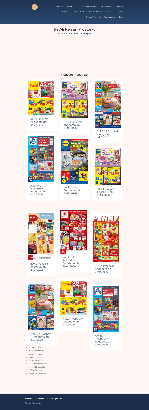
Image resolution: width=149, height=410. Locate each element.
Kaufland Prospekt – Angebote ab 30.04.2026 (72, 256)
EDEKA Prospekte (36, 370)
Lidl (77, 6)
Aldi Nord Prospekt (89, 6)
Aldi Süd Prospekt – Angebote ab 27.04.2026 (41, 326)
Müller (120, 12)
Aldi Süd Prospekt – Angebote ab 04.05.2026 (107, 134)
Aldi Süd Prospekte (36, 367)
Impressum (39, 403)
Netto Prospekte (35, 354)
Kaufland (65, 12)
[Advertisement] (74, 53)
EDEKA (120, 6)
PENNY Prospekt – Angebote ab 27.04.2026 (107, 259)
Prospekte (60, 6)
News (120, 17)
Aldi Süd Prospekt (107, 6)
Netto (75, 12)
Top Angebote (109, 17)
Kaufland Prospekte (36, 357)
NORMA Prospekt (96, 12)
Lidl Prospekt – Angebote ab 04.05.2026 (72, 190)
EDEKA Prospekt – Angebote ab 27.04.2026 (107, 192)
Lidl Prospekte (34, 347)
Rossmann (110, 12)
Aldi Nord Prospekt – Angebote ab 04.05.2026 (38, 190)
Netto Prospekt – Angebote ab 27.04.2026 (74, 312)
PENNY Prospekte (36, 350)
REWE (69, 6)
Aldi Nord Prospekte (37, 363)
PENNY (83, 12)
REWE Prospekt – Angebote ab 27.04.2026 (40, 259)
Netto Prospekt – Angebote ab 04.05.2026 (40, 122)
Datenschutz (29, 403)
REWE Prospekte (35, 360)
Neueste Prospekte (93, 17)
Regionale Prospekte (37, 373)
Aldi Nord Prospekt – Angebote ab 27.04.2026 (105, 327)
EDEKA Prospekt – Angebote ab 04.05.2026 (74, 125)
